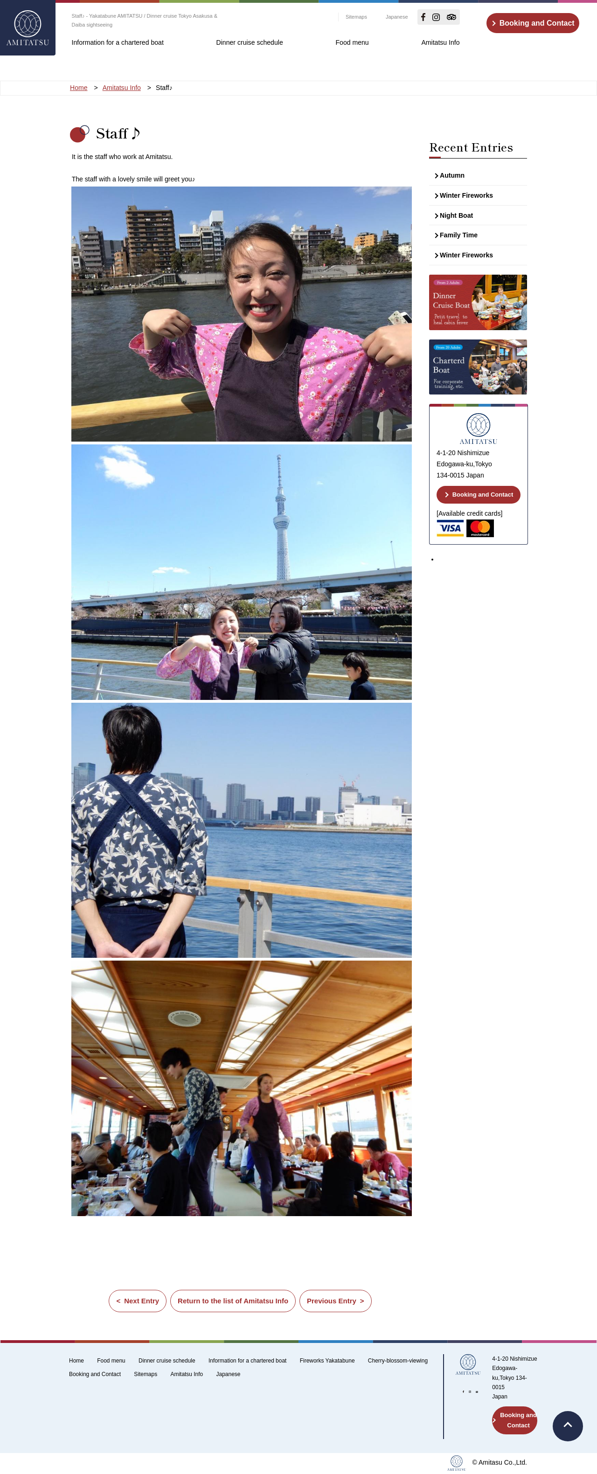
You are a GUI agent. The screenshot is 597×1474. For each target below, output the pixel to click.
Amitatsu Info (440, 42)
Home (76, 1360)
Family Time (459, 235)
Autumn (452, 175)
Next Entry (141, 1301)
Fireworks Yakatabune (327, 1360)
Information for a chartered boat (118, 42)
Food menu (351, 42)
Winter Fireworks (466, 195)
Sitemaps (356, 17)
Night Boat (456, 215)
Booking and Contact (537, 23)
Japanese (397, 17)
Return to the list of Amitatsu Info (233, 1301)
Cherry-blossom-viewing (398, 1360)
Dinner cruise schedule (249, 42)
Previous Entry (331, 1301)
